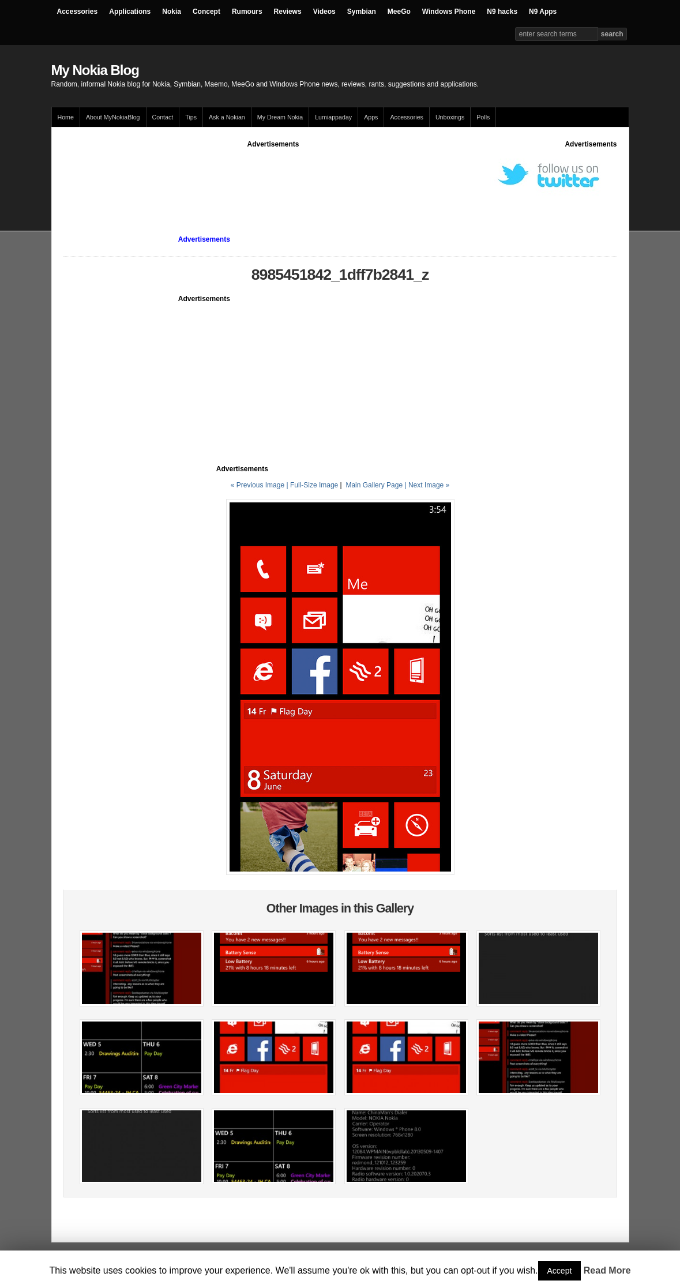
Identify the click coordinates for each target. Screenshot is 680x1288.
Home (66, 117)
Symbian (361, 11)
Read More (607, 1270)
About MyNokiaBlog (113, 117)
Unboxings (449, 117)
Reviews (288, 11)
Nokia (171, 11)
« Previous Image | (260, 485)
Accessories (77, 11)
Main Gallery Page (374, 485)
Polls (483, 117)
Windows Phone (449, 11)
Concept (206, 11)
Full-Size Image (314, 485)
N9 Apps (543, 11)
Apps (371, 117)
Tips (191, 117)
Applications (130, 11)
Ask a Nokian (227, 117)
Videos (324, 11)
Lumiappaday (333, 117)
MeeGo (399, 11)
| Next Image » (426, 485)
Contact (163, 117)
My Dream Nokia (280, 117)
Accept (559, 1270)
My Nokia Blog (95, 70)
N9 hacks (502, 11)
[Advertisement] (273, 175)
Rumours (247, 11)
